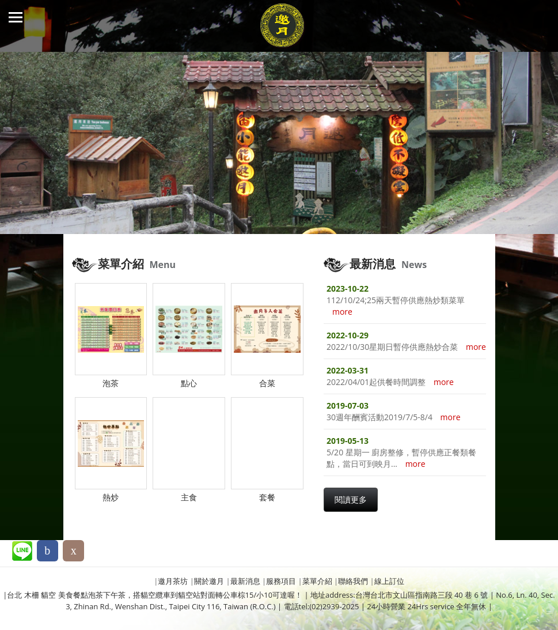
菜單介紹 (317, 581)
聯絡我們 (353, 581)
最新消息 (245, 581)
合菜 (267, 383)
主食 (189, 497)
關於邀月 (209, 581)
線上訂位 (389, 581)
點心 (189, 383)
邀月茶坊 (173, 581)
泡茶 (111, 383)
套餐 (267, 497)
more (342, 311)
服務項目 (281, 581)
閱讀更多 (351, 499)
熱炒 (111, 497)
